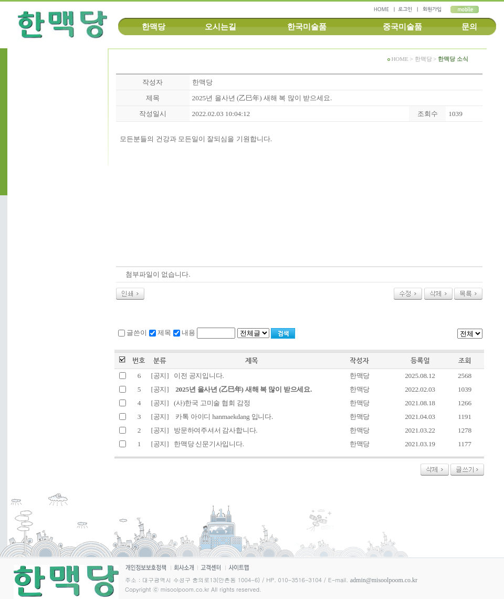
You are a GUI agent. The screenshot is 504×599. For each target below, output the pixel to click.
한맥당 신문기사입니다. (208, 444)
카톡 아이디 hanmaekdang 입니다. (222, 417)
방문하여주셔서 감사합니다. (214, 430)
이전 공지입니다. (198, 376)
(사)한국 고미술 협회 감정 (211, 403)
